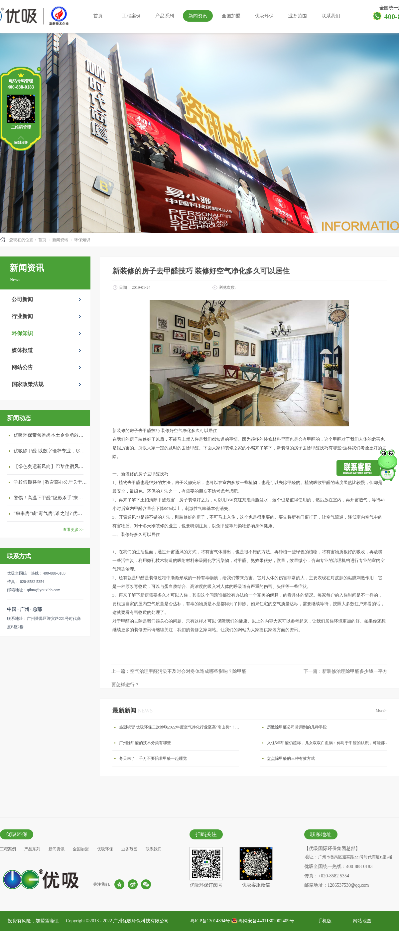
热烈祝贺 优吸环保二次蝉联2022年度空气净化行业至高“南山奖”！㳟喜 (180, 727)
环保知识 (82, 239)
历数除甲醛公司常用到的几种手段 (297, 727)
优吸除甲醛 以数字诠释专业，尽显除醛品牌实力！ (50, 450)
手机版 (323, 920)
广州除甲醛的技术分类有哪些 (145, 742)
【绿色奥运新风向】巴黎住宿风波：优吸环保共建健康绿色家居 (50, 466)
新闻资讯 (60, 239)
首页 (98, 15)
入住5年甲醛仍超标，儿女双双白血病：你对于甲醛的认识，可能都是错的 (328, 742)
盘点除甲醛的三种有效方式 (291, 758)
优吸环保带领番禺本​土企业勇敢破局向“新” (50, 435)
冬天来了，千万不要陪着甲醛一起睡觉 (153, 758)
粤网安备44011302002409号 (266, 920)
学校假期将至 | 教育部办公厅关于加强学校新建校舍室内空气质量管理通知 (50, 482)
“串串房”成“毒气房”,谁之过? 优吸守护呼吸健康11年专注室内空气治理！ (50, 513)
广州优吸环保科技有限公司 (141, 920)
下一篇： (345, 671)
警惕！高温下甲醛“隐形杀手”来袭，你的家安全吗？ (50, 497)
